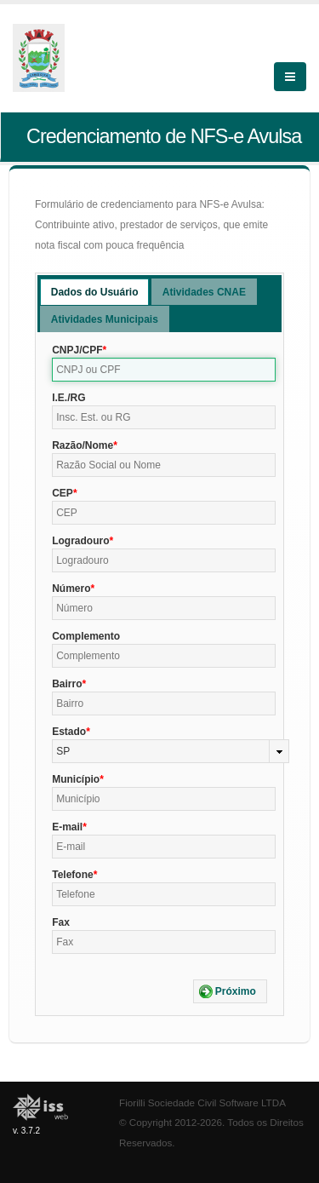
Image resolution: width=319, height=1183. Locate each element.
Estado (69, 732)
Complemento (86, 636)
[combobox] (170, 751)
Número (71, 588)
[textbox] (164, 370)
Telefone (72, 875)
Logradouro (80, 541)
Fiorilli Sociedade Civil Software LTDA (202, 1102)
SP (63, 751)
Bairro (67, 684)
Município (76, 779)
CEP (62, 493)
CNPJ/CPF (77, 350)
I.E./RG (68, 398)
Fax (61, 922)
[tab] (95, 292)
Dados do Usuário (95, 292)
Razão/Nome (82, 445)
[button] (230, 991)
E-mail (67, 827)
